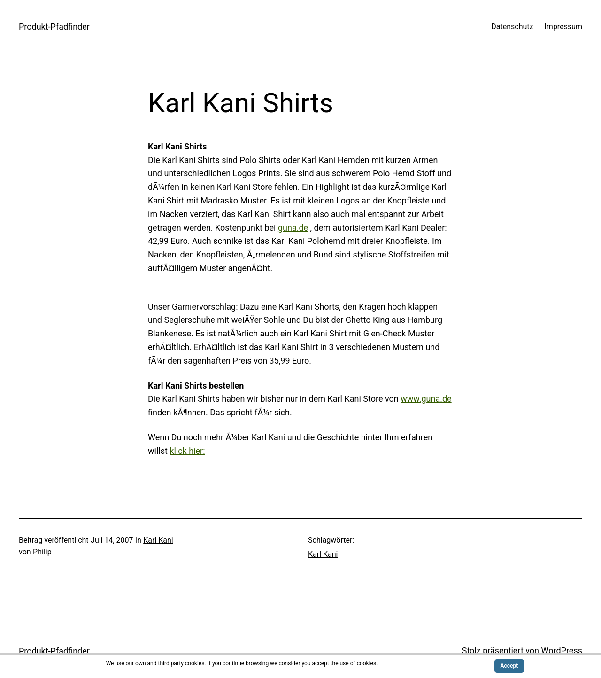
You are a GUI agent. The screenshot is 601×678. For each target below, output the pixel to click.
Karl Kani (158, 540)
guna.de (293, 228)
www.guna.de (426, 399)
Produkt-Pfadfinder (54, 26)
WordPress (561, 650)
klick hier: (187, 451)
